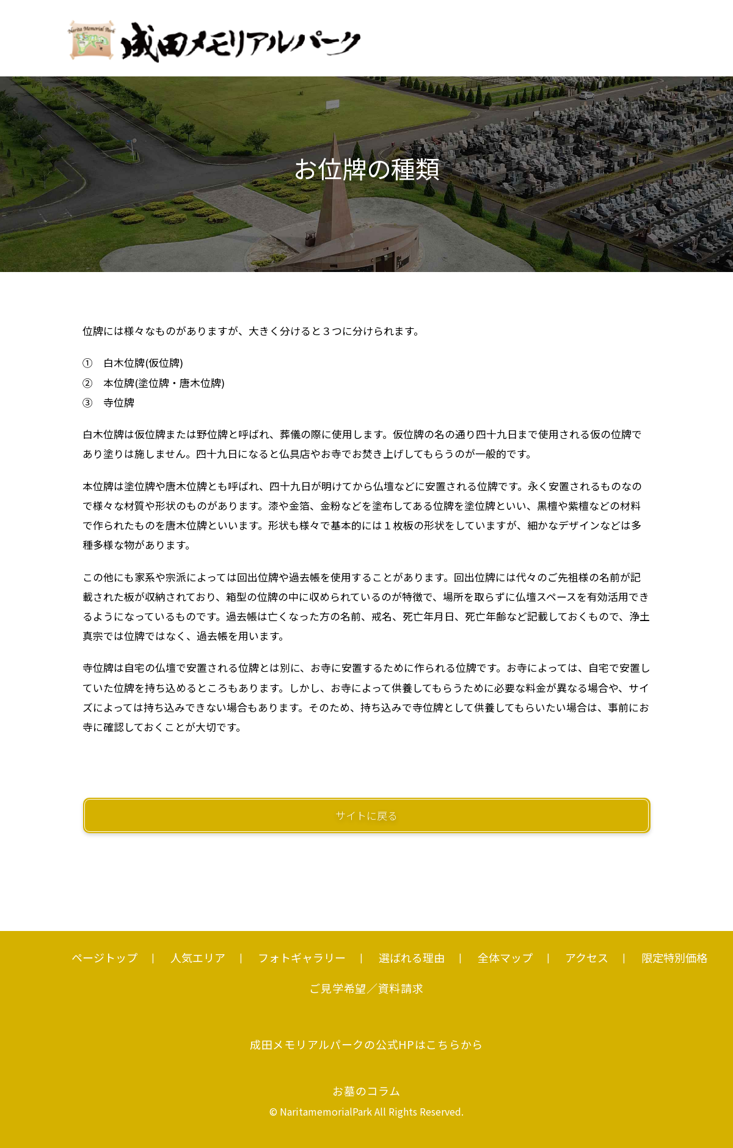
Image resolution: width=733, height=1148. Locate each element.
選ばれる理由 (412, 957)
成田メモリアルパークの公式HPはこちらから (366, 1044)
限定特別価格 (674, 957)
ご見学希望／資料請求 (366, 988)
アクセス (586, 957)
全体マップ (505, 957)
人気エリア (197, 957)
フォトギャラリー (302, 957)
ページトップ (104, 957)
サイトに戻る (366, 815)
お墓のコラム (366, 1090)
